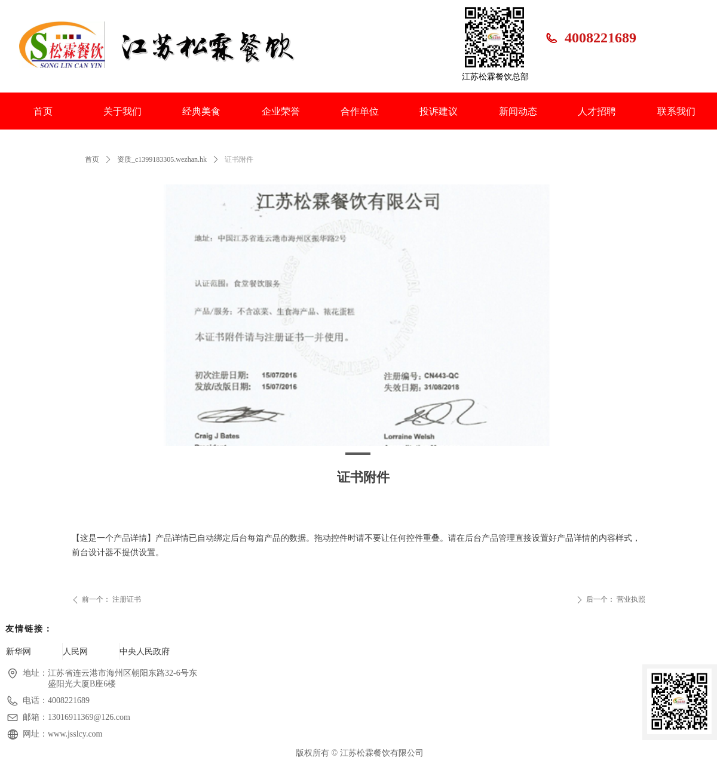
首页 (92, 159)
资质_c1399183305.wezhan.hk (162, 159)
